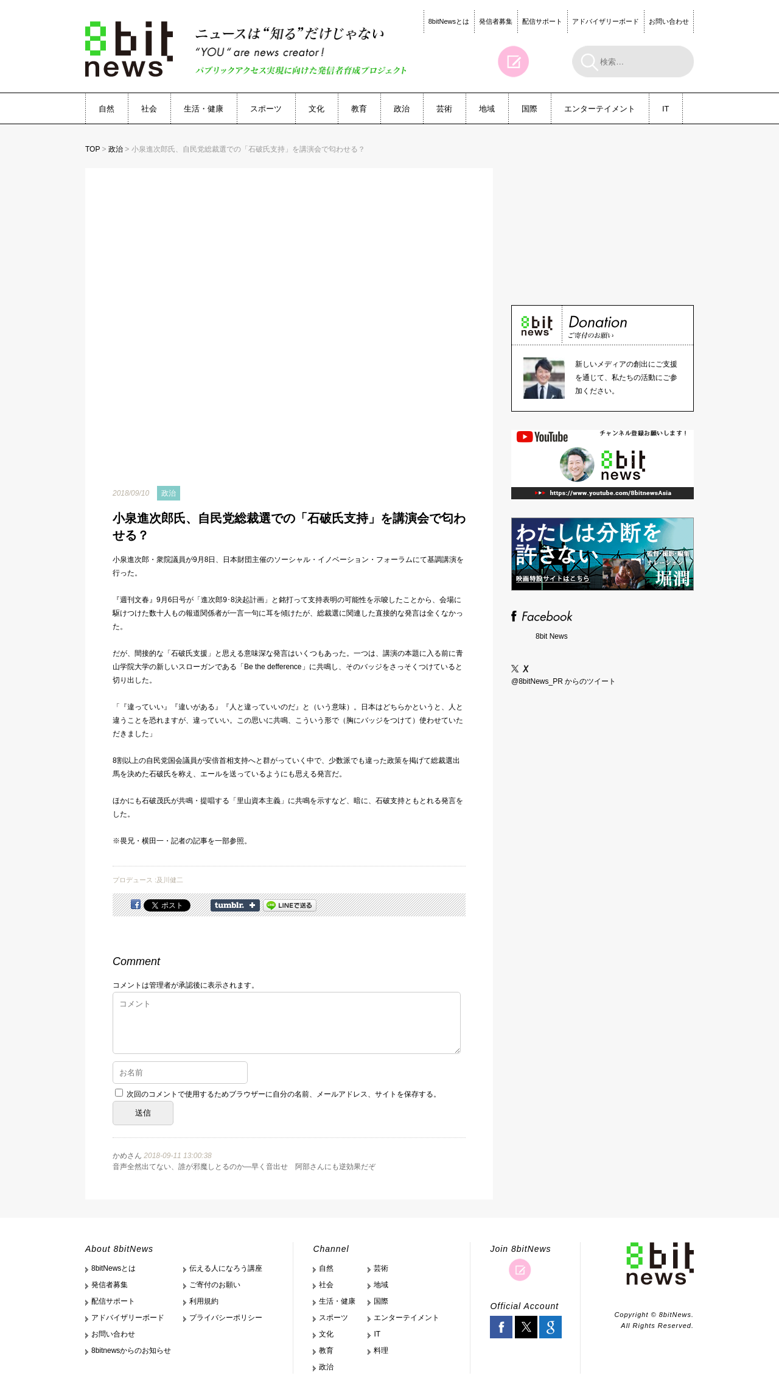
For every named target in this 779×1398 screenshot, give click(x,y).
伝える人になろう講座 (225, 1268)
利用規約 (203, 1301)
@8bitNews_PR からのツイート (563, 681)
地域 (487, 108)
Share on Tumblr (235, 905)
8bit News (552, 636)
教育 (359, 108)
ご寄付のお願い (214, 1284)
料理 (381, 1350)
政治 (402, 108)
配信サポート (542, 21)
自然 (106, 108)
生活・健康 (203, 108)
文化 (316, 108)
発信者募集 (495, 21)
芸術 (444, 108)
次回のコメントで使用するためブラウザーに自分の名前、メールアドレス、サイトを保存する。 (284, 1094)
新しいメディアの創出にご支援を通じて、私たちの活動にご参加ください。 (626, 377)
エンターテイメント (599, 108)
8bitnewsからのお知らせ (131, 1350)
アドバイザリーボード (605, 21)
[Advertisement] (602, 218)
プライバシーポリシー (225, 1317)
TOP (92, 149)
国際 (529, 108)
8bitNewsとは (448, 21)
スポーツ (266, 108)
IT (665, 108)
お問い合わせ (669, 21)
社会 (149, 108)
